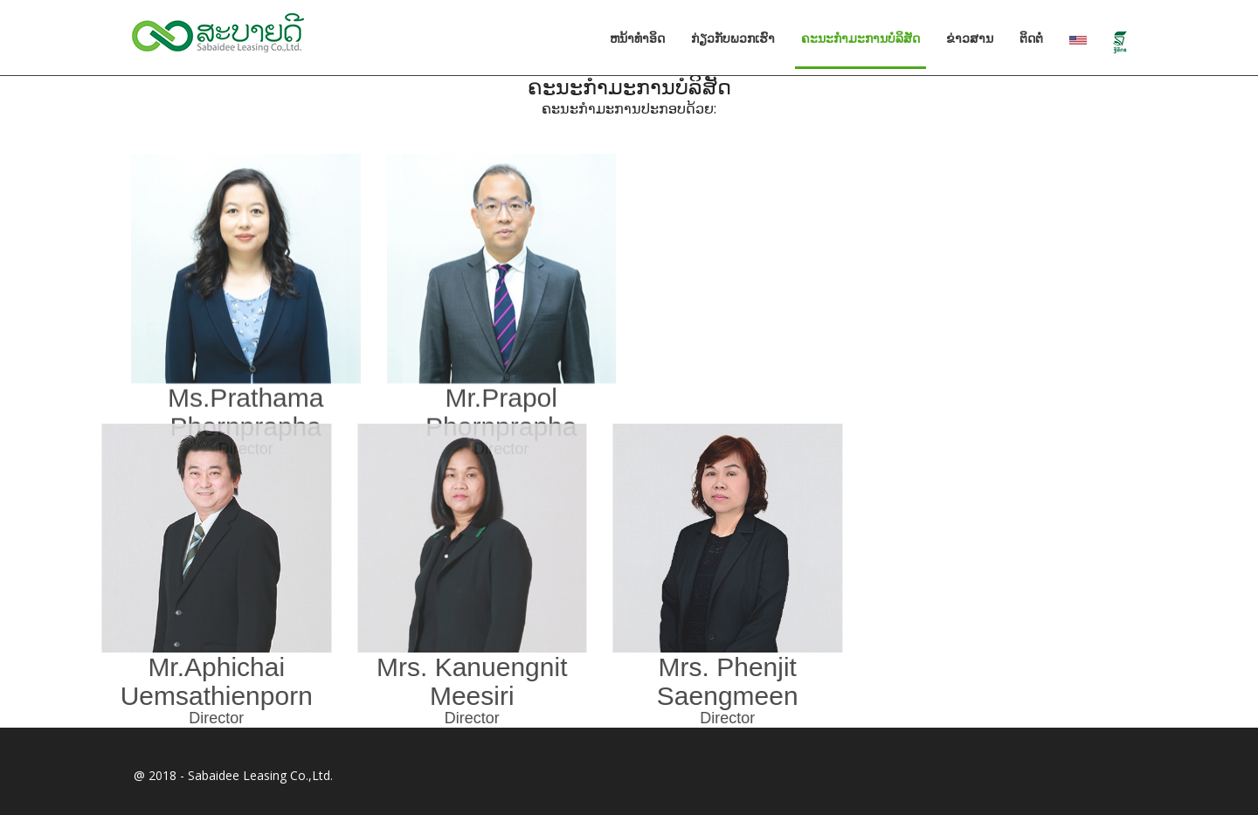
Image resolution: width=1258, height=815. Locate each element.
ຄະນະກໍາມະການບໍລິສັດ (867, 37)
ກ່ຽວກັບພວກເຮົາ (733, 38)
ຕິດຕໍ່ (1031, 38)
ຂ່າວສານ (969, 38)
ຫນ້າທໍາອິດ (637, 38)
